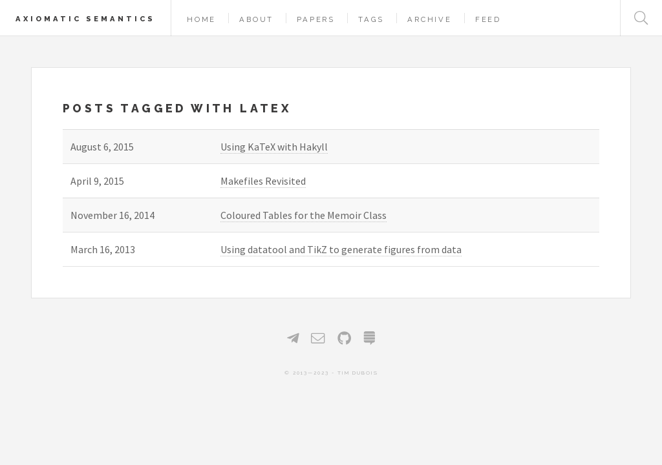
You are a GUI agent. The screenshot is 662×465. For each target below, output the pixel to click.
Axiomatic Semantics (85, 18)
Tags (371, 19)
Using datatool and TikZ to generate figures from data (341, 249)
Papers (316, 19)
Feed (488, 19)
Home (201, 19)
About (256, 19)
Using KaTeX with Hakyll (274, 146)
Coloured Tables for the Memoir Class (303, 215)
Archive (429, 19)
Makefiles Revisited (263, 180)
